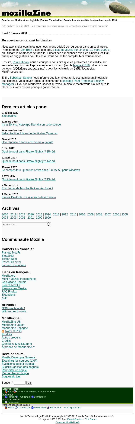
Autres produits (11, 337)
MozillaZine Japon (13, 324)
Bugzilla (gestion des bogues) (20, 366)
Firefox (11, 396)
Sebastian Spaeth (21, 77)
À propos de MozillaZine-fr (18, 347)
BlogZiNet (8, 255)
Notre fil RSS (13, 331)
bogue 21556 (81, 65)
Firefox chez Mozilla (14, 288)
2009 (90, 214)
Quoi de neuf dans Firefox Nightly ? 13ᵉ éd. (29, 179)
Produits (7, 334)
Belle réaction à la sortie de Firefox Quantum (29, 133)
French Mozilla (11, 285)
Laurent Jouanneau (14, 265)
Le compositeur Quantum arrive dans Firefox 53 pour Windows (41, 170)
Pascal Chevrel (11, 262)
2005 (124, 214)
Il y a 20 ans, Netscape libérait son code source (31, 124)
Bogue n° (8, 382)
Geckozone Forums (14, 281)
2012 (65, 214)
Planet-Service (74, 419)
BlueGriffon (55, 407)
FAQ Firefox (9, 291)
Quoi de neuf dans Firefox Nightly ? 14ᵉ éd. (29, 161)
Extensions (8, 294)
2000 (39, 217)
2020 (5, 214)
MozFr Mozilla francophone (19, 278)
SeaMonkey (40, 396)
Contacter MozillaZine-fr (67, 422)
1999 (47, 217)
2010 (82, 214)
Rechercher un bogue (15, 373)
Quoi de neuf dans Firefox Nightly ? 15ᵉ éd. (29, 151)
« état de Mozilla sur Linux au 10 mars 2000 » (81, 49)
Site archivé (9, 115)
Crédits (6, 340)
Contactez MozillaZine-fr (17, 343)
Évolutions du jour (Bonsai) (18, 363)
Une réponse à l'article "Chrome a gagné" (27, 142)
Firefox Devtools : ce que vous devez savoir (29, 197)
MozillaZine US (11, 321)
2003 (13, 217)
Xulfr (5, 297)
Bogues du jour (11, 376)
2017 (22, 214)
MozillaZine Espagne (15, 328)
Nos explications (72, 407)
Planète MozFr (11, 252)
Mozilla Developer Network (18, 357)
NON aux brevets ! (13, 308)
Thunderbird (24, 396)
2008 (99, 214)
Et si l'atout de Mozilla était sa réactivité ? (27, 188)
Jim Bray (26, 49)
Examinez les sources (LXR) (19, 360)
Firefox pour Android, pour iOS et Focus (36, 391)
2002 (22, 217)
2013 (56, 214)
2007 (107, 214)
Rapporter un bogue (14, 370)
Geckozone (13, 402)
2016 (30, 214)
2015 (39, 214)
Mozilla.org (8, 275)
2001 (30, 217)
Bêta (10, 391)
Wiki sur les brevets (14, 311)
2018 (13, 214)
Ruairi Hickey (21, 62)
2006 (116, 214)
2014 (47, 214)
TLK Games (91, 419)
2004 (5, 217)
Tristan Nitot (9, 258)
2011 (73, 214)
